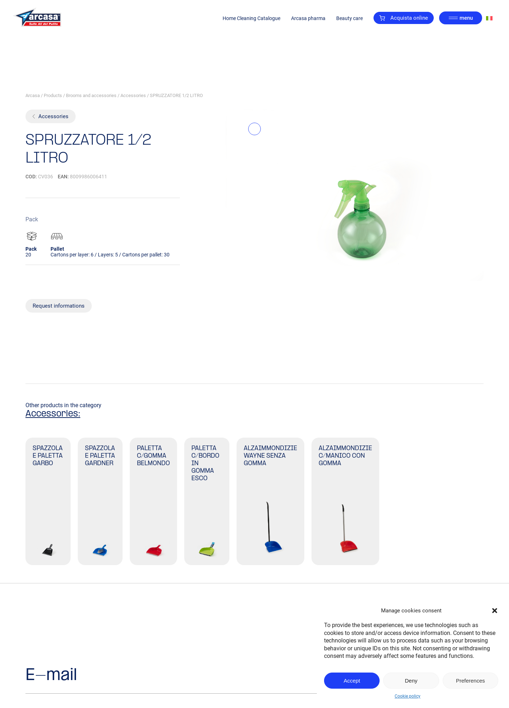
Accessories (133, 95)
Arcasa (32, 95)
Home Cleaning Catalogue (251, 18)
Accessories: (52, 414)
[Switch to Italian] (489, 18)
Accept (352, 681)
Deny (411, 681)
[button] (494, 610)
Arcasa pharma (308, 18)
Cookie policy (407, 696)
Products (53, 95)
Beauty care (349, 18)
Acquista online (403, 18)
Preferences (470, 681)
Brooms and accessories (91, 95)
